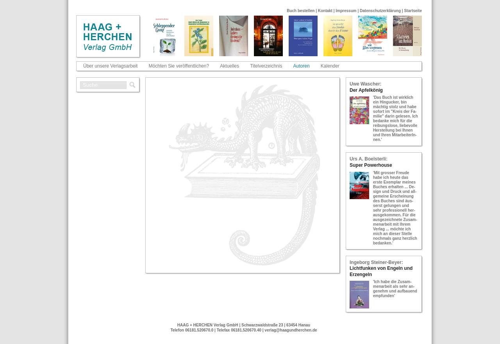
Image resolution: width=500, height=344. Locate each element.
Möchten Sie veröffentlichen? (179, 66)
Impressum (346, 11)
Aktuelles (229, 66)
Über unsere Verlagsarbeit (110, 66)
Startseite (413, 11)
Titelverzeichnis (266, 66)
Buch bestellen (300, 11)
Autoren (301, 66)
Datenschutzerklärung (380, 11)
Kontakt (325, 11)
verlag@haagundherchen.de (290, 330)
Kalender (330, 66)
